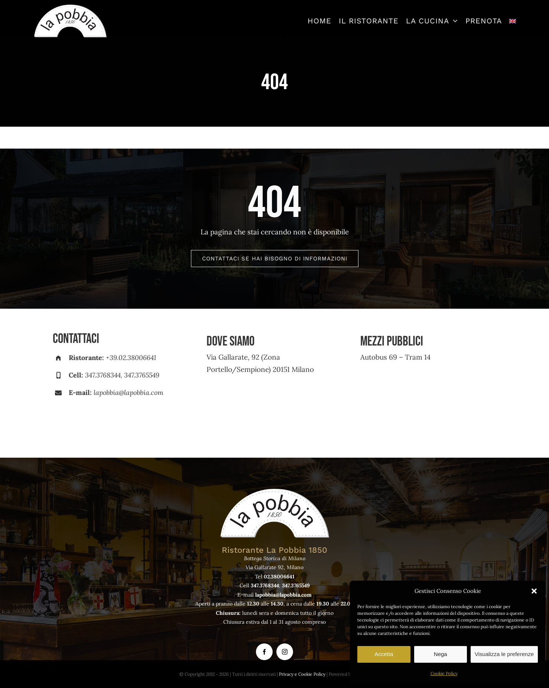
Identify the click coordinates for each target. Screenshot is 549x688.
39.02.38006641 (133, 361)
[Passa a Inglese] (512, 21)
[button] (534, 591)
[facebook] (264, 651)
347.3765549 (141, 378)
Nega (440, 654)
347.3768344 (103, 378)
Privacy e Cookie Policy (302, 674)
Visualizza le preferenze (504, 654)
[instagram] (284, 651)
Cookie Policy (444, 673)
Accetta (383, 654)
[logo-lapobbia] (70, 7)
